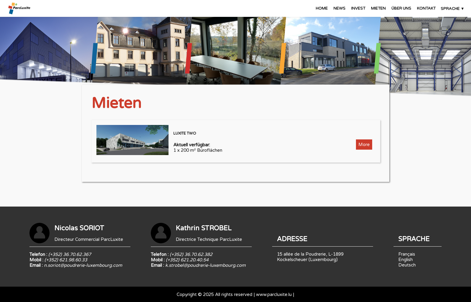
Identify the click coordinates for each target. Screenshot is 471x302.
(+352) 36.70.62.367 (69, 254)
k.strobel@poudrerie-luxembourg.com (205, 265)
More (364, 144)
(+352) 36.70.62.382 (191, 254)
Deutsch (407, 265)
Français (406, 254)
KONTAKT (426, 8)
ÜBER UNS (401, 8)
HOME (322, 8)
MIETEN (378, 8)
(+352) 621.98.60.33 (65, 260)
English (405, 259)
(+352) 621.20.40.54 (187, 260)
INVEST (358, 8)
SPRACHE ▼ (452, 8)
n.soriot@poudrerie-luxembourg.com (83, 265)
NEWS (339, 8)
